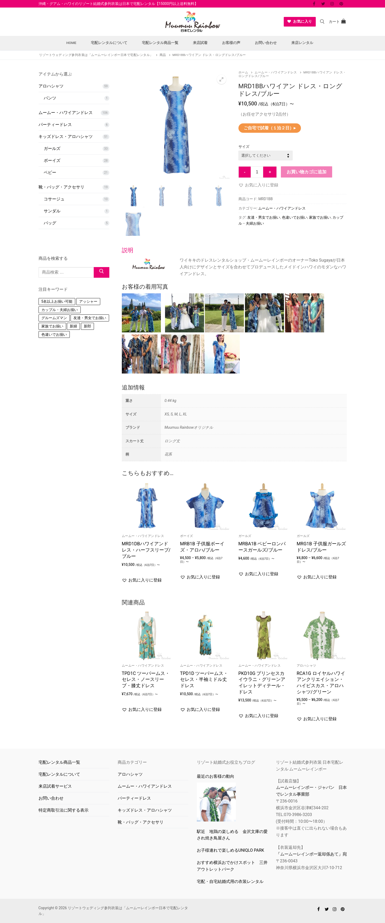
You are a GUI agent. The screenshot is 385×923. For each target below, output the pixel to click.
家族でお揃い (320, 217)
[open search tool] (322, 21)
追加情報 (133, 387)
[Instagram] (332, 4)
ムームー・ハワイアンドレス (276, 72)
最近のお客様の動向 (215, 776)
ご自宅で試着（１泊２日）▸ (270, 127)
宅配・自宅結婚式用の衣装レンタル (230, 881)
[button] (221, 79)
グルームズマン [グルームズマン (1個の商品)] (54, 380)
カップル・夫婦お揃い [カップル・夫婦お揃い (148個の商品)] (59, 372)
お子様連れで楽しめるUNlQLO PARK (230, 850)
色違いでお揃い (294, 217)
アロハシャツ (306, 665)
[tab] (234, 311)
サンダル (52, 210)
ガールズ (244, 536)
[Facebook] (314, 4)
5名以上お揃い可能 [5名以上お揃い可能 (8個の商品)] (57, 364)
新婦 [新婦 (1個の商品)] (73, 389)
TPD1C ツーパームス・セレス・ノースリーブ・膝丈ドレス (146, 679)
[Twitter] (323, 4)
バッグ (50, 222)
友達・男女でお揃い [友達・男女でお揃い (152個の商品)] (89, 380)
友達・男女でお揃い (263, 217)
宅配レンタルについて (59, 774)
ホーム (243, 72)
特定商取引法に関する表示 (64, 810)
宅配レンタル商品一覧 (59, 762)
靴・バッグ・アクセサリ (61, 187)
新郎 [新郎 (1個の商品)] (87, 389)
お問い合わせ (51, 798)
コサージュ (54, 199)
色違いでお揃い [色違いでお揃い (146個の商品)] (54, 397)
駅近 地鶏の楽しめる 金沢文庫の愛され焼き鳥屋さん (232, 835)
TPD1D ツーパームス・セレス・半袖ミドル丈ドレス (204, 679)
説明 (127, 250)
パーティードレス (55, 124)
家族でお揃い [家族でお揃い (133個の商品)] (52, 389)
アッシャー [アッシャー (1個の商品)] (88, 364)
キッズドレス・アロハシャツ (66, 136)
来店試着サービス (55, 786)
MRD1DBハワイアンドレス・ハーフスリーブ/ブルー (146, 550)
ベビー (50, 172)
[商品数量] (257, 172)
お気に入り (299, 21)
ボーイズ (186, 536)
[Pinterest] (341, 4)
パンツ (50, 98)
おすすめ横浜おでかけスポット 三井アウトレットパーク (232, 866)
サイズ (243, 146)
